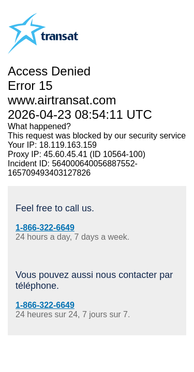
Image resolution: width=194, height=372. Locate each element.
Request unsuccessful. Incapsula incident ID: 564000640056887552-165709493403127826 (97, 186)
